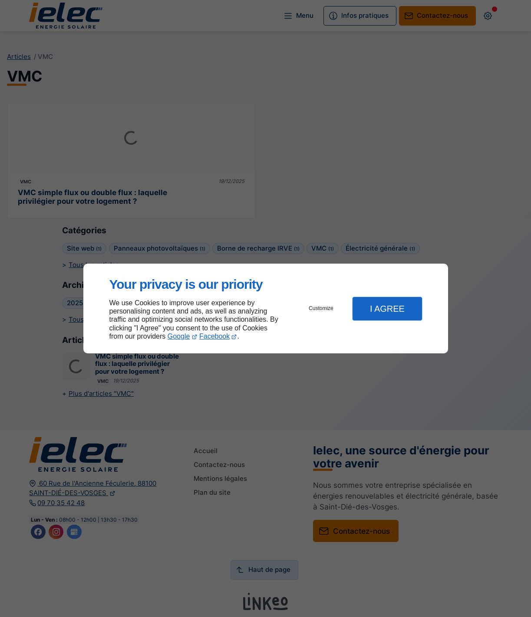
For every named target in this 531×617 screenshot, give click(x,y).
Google (179, 336)
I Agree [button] (387, 308)
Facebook (214, 336)
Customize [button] (321, 308)
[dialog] (265, 308)
